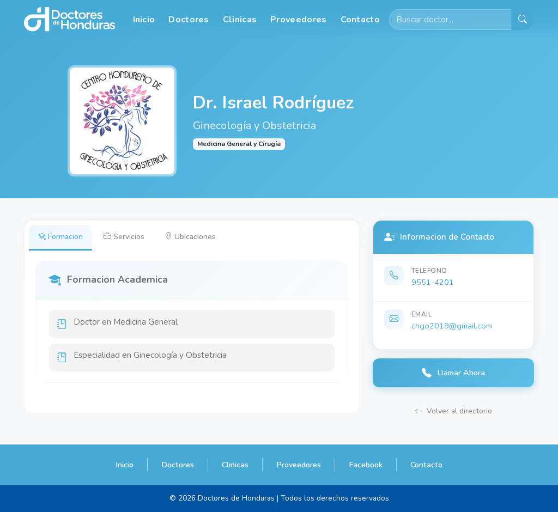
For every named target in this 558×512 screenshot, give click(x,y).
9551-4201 (432, 282)
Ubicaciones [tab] (194, 236)
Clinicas (240, 20)
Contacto (360, 20)
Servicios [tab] (126, 236)
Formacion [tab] (61, 236)
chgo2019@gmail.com (451, 325)
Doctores (188, 20)
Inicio (144, 20)
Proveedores (298, 20)
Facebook (366, 464)
